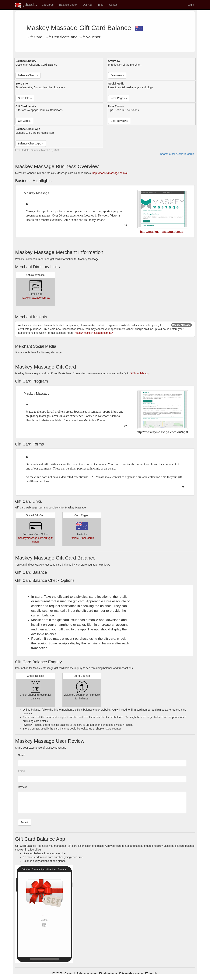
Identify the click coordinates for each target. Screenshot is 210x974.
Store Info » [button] (25, 98)
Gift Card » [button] (24, 120)
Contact (113, 4)
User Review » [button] (119, 120)
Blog (100, 4)
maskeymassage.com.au (35, 297)
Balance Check (68, 4)
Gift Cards (48, 4)
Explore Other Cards (82, 537)
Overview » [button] (117, 75)
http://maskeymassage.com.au (110, 173)
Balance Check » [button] (28, 75)
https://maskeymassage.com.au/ (94, 332)
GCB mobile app (139, 373)
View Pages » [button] (119, 98)
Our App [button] (87, 4)
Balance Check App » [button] (30, 143)
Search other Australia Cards (177, 153)
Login (190, 4)
